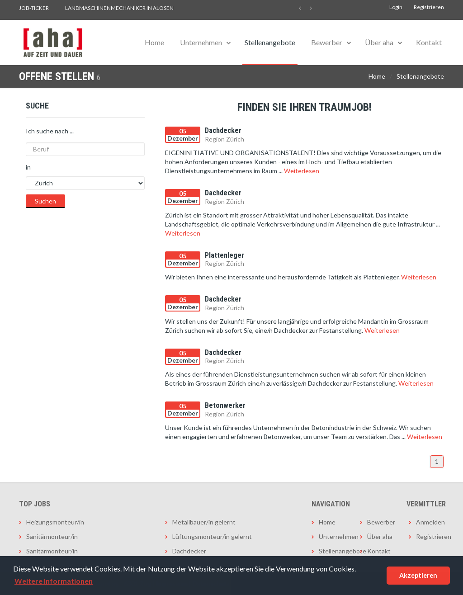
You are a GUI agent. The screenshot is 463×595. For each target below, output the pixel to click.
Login (395, 7)
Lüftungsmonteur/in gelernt (212, 536)
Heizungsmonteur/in (55, 522)
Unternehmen (201, 42)
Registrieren (429, 7)
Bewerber (326, 42)
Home (154, 42)
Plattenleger (224, 255)
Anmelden (430, 522)
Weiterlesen (301, 171)
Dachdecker (223, 130)
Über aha (379, 42)
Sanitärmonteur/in (52, 536)
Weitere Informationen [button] (53, 580)
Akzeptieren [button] (418, 575)
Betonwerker (225, 405)
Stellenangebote (270, 42)
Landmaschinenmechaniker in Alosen (119, 8)
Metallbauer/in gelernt (204, 522)
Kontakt (429, 42)
